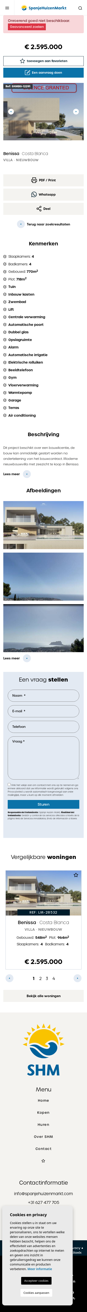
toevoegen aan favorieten (43, 60)
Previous (11, 111)
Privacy (74, 1248)
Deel (44, 208)
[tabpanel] (43, 920)
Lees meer (11, 474)
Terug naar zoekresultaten (43, 224)
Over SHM (43, 1137)
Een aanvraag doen (43, 72)
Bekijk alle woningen (44, 996)
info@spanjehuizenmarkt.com (43, 1193)
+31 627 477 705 (43, 1202)
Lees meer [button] (11, 658)
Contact (43, 1149)
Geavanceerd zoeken (27, 27)
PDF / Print (43, 180)
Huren (44, 1125)
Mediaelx (74, 1253)
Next (75, 111)
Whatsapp (43, 194)
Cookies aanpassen (36, 1293)
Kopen (43, 1112)
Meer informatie (40, 1269)
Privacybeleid (15, 791)
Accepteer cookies (36, 1281)
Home (43, 1100)
